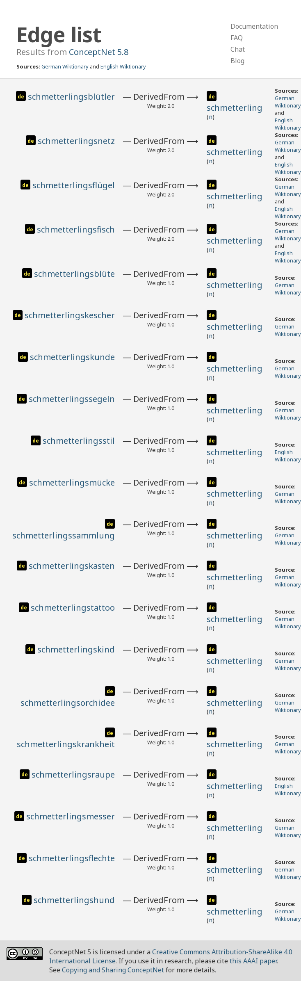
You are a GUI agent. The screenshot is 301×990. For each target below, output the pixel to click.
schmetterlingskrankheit (66, 744)
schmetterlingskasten (72, 565)
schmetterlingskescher (70, 315)
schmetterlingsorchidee (68, 702)
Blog (237, 60)
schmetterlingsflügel (73, 185)
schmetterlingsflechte (72, 858)
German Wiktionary (65, 66)
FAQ (236, 37)
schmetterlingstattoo (73, 607)
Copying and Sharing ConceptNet (113, 969)
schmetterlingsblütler (71, 96)
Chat (237, 49)
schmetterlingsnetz (76, 140)
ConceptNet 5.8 (98, 51)
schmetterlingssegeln (72, 398)
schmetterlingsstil (79, 440)
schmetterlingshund (74, 900)
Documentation (254, 26)
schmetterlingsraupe (73, 774)
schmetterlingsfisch (76, 229)
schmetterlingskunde (72, 357)
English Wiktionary (123, 66)
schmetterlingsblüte (74, 273)
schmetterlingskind (76, 649)
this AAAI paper (253, 960)
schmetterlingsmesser (70, 816)
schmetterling (234, 107)
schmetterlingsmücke (72, 482)
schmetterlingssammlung (63, 535)
